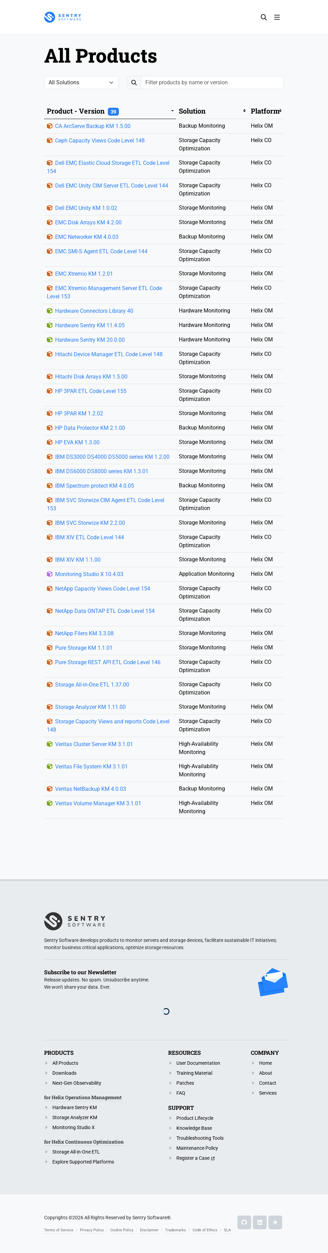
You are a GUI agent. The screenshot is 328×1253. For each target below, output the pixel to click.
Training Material (194, 1073)
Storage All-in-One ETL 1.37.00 (92, 684)
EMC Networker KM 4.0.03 (87, 237)
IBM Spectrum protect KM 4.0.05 (94, 485)
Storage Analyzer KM (74, 1117)
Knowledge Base (194, 1128)
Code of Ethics (205, 1230)
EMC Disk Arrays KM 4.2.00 (88, 222)
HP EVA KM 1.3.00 (77, 442)
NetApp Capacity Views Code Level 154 (102, 588)
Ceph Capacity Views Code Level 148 (100, 140)
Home (265, 1063)
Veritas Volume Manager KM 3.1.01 (98, 803)
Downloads (64, 1073)
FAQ (180, 1093)
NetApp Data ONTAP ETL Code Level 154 (105, 611)
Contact (267, 1083)
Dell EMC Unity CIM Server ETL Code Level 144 (111, 185)
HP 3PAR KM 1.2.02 (79, 413)
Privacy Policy (92, 1230)
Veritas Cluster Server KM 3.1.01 (94, 744)
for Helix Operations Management (83, 1097)
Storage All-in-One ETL (76, 1152)
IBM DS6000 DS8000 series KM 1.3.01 (101, 471)
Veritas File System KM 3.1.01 (91, 766)
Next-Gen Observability (76, 1083)
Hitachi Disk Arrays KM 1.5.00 (91, 376)
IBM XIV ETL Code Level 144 (89, 537)
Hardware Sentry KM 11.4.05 (90, 325)
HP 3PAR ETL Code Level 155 (90, 391)
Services (268, 1093)
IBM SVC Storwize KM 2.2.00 (90, 523)
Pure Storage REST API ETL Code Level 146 (108, 662)
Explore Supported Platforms (83, 1162)
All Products (65, 1063)
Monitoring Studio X (73, 1127)
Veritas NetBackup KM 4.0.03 (90, 789)
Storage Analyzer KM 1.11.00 (90, 707)
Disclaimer (149, 1230)
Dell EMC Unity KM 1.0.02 (86, 208)
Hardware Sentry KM (74, 1107)
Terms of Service (58, 1230)
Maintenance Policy (197, 1148)
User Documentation (198, 1063)
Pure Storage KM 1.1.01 (84, 648)
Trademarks (175, 1230)
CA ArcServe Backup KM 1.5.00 (93, 126)
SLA (227, 1230)
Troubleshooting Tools (200, 1138)
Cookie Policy (121, 1230)
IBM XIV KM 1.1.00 (78, 559)
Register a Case (192, 1158)
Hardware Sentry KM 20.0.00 (90, 340)
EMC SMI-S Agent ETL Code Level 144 (101, 251)
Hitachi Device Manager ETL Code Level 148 (109, 354)
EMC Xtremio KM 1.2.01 (84, 273)
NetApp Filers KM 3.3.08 (84, 633)
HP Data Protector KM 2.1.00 (90, 428)
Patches (185, 1083)
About (265, 1073)
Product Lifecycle (194, 1118)
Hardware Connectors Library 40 (94, 311)
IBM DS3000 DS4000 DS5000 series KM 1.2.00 (112, 457)
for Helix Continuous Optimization (84, 1141)
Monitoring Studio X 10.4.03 (89, 574)
